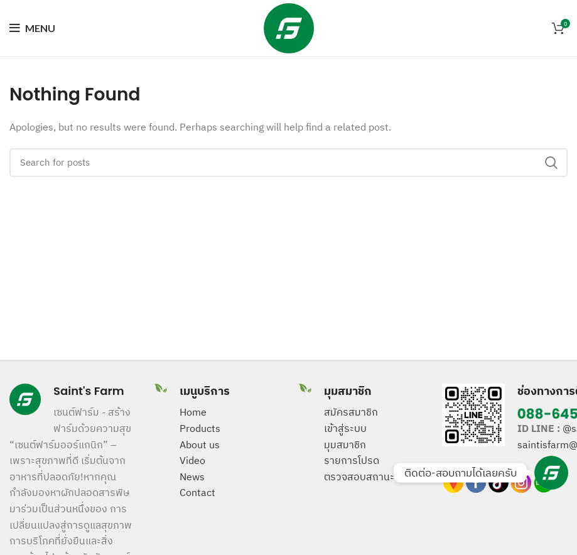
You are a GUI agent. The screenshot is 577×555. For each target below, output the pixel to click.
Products (200, 428)
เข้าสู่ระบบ (345, 428)
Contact (197, 492)
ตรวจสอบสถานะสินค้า (371, 476)
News (192, 476)
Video (192, 460)
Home (193, 412)
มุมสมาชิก (345, 444)
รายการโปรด (351, 460)
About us (200, 444)
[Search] (288, 162)
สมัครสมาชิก (351, 412)
